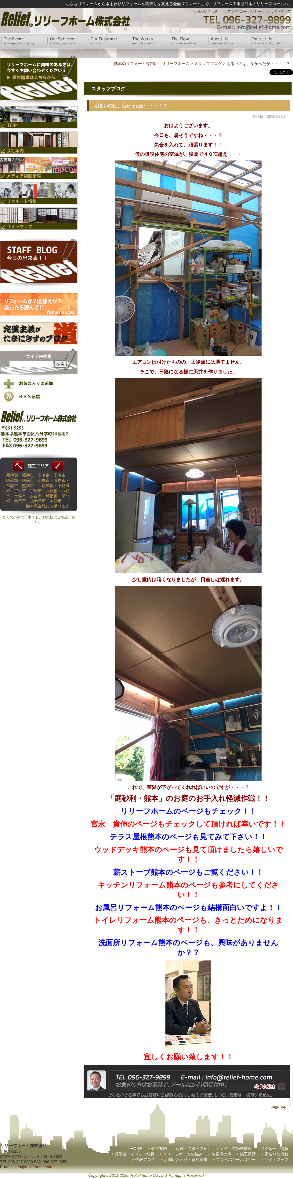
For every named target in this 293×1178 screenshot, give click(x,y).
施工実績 (248, 1154)
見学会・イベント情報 (134, 1154)
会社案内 (159, 1148)
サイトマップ (276, 1159)
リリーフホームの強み (183, 1154)
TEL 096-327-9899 (246, 19)
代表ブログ (145, 1159)
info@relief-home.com (34, 1167)
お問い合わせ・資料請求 (186, 1159)
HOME (137, 1148)
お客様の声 (221, 1154)
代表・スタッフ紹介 (194, 1148)
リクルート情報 (274, 1148)
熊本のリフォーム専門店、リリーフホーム (152, 63)
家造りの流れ (276, 1154)
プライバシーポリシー (236, 1159)
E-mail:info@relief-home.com (254, 27)
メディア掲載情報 (236, 1148)
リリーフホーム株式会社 (65, 19)
